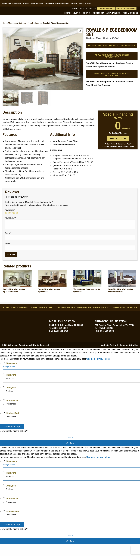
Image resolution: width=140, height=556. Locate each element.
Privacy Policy (101, 307)
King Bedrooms (34, 23)
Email (8, 243)
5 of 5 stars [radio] (17, 213)
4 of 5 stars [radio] (14, 213)
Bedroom (98, 13)
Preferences (12, 401)
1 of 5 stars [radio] (6, 213)
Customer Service (65, 307)
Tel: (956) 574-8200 (104, 328)
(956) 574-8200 (85, 3)
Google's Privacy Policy (98, 359)
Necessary (11, 363)
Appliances (113, 13)
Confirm (70, 443)
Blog (82, 9)
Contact (92, 9)
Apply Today (117, 138)
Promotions (130, 13)
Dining (86, 13)
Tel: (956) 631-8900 (58, 328)
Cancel (70, 438)
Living (76, 13)
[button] (80, 31)
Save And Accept (12, 426)
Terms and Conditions (124, 307)
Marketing (11, 375)
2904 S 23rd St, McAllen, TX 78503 (15, 3)
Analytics (11, 388)
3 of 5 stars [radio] (11, 213)
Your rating (10, 210)
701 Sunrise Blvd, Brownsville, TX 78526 (61, 3)
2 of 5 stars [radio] (9, 213)
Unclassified (12, 413)
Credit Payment (106, 9)
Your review (10, 218)
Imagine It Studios (129, 345)
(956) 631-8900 (37, 3)
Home (67, 13)
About (75, 9)
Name (8, 233)
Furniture (13, 23)
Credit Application (126, 9)
